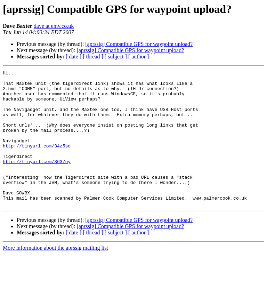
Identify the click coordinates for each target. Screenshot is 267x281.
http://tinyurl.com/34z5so (37, 161)
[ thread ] (93, 56)
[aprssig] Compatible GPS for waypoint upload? (139, 44)
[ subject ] (116, 56)
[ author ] (138, 56)
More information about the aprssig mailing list (55, 275)
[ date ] (73, 56)
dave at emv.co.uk (54, 26)
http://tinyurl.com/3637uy (37, 180)
